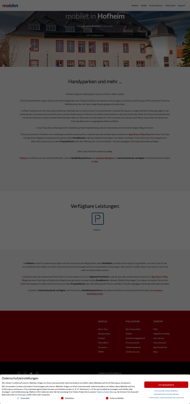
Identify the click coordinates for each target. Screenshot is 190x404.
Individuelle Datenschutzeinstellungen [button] (166, 394)
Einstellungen (21, 395)
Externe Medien (115, 398)
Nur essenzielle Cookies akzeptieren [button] (166, 391)
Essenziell (23, 398)
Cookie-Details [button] (154, 398)
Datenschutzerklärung (106, 392)
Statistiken (67, 398)
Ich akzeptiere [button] (166, 385)
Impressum (180, 398)
